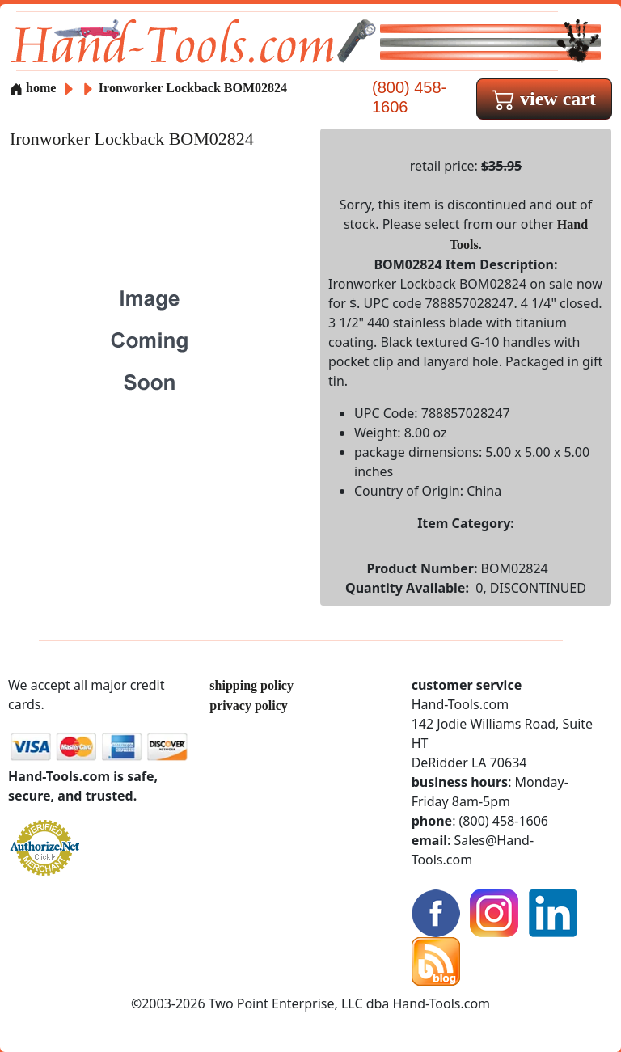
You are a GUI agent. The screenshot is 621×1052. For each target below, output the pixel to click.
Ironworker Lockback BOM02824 (193, 88)
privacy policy (248, 705)
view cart (544, 98)
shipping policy (251, 685)
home (33, 88)
